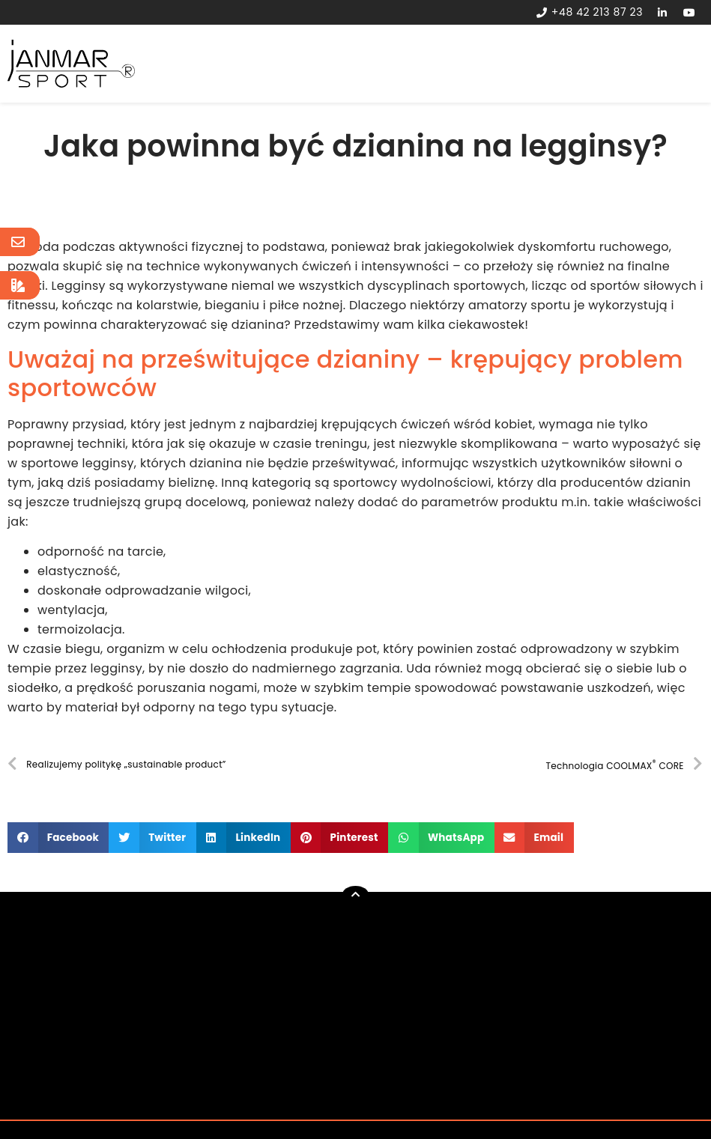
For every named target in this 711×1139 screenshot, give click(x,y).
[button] (58, 837)
